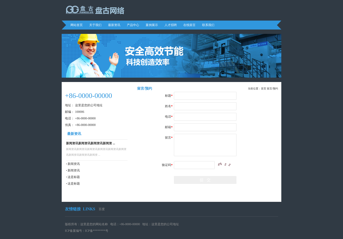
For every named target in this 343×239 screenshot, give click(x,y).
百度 (102, 209)
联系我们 (208, 25)
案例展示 (152, 25)
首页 (263, 88)
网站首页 (76, 25)
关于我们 (95, 25)
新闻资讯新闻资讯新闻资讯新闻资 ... (90, 143)
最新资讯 (114, 25)
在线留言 (189, 25)
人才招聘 (170, 25)
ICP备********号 (96, 230)
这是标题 (74, 177)
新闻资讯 (74, 164)
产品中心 (133, 25)
